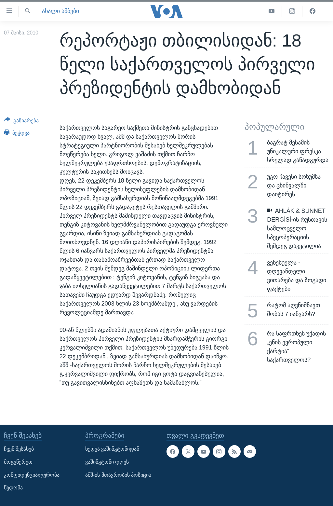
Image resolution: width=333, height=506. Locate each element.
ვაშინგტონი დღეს (107, 462)
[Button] (21, 122)
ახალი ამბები (60, 11)
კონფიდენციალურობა (32, 474)
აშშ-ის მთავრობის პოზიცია (118, 474)
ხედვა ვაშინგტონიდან (112, 449)
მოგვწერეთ (18, 462)
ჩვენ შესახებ (19, 449)
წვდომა (13, 487)
